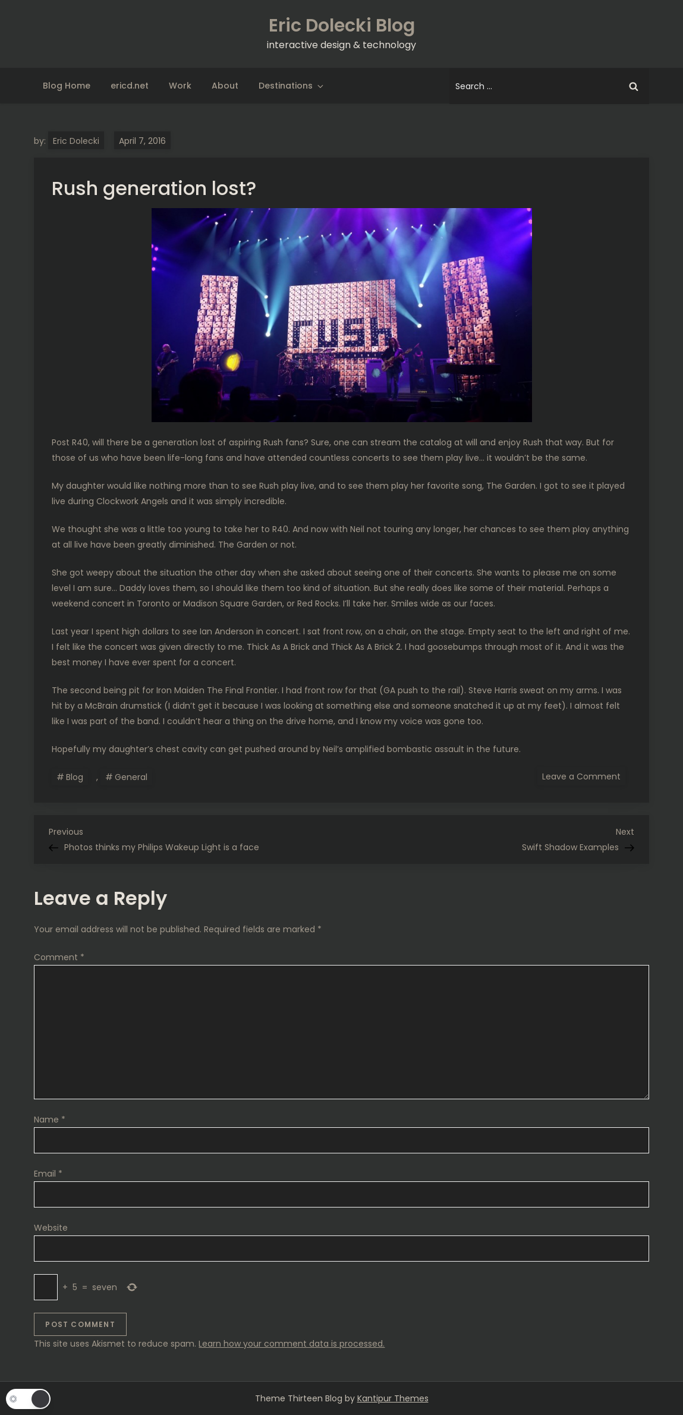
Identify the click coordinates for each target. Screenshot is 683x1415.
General (131, 777)
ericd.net (130, 86)
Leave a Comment (583, 776)
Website (51, 1228)
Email (48, 1174)
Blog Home (66, 86)
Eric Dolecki (76, 141)
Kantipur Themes (393, 1398)
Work (180, 86)
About (225, 86)
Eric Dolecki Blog (342, 25)
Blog (74, 777)
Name (49, 1119)
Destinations (292, 86)
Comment (59, 957)
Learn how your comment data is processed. (292, 1344)
